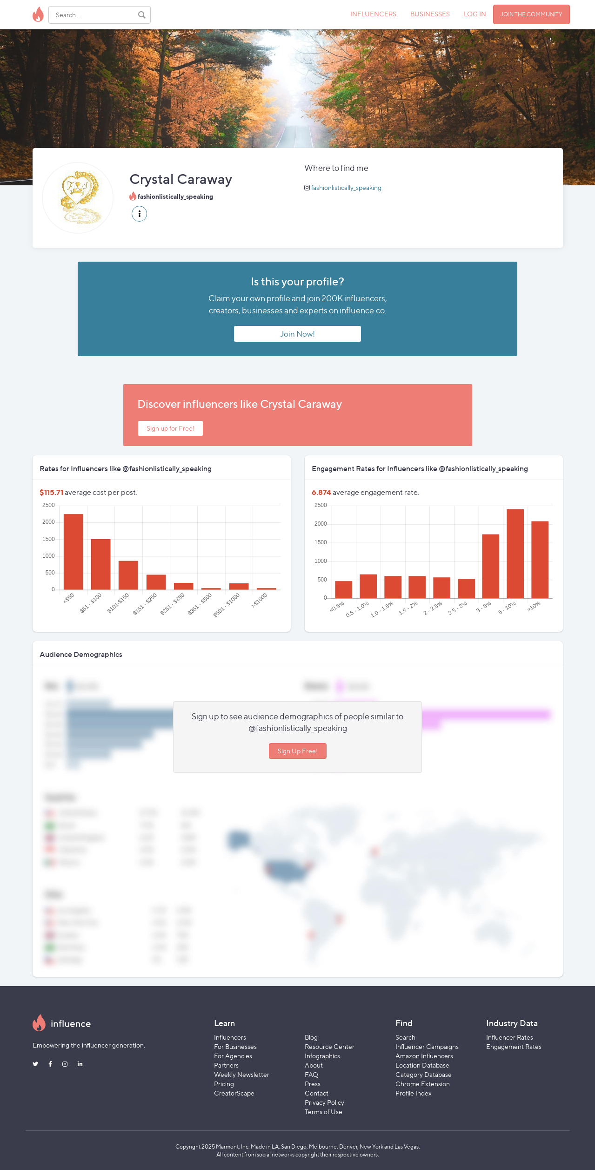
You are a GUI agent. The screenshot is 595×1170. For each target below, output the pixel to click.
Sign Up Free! (298, 751)
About (314, 1065)
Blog (311, 1037)
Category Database (423, 1074)
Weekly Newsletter (241, 1074)
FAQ (311, 1074)
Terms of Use (323, 1112)
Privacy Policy (324, 1102)
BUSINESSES (430, 14)
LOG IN (475, 14)
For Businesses (235, 1046)
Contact (316, 1093)
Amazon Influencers (424, 1056)
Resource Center (329, 1046)
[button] (139, 214)
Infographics (322, 1056)
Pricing (224, 1084)
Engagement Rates (514, 1046)
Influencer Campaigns (427, 1046)
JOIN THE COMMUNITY (531, 14)
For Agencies (233, 1056)
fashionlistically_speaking (346, 187)
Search (405, 1037)
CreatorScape (234, 1093)
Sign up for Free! (170, 428)
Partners (226, 1065)
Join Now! (297, 333)
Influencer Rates (509, 1037)
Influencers (230, 1037)
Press (313, 1084)
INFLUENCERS (373, 14)
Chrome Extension (422, 1084)
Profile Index (413, 1093)
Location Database (422, 1065)
